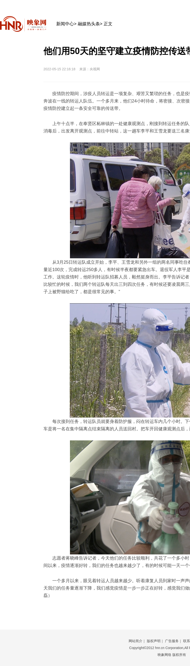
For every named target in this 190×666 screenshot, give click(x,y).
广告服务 (172, 641)
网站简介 (135, 641)
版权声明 (154, 641)
